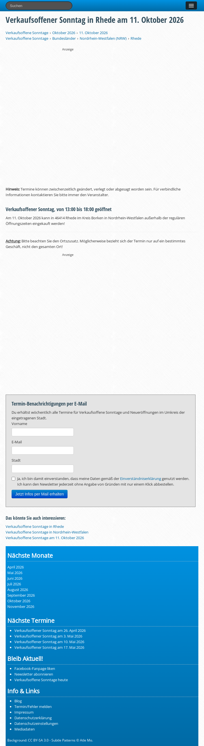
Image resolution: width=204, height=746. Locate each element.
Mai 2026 (14, 572)
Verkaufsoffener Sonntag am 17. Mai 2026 (49, 647)
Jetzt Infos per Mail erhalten (39, 494)
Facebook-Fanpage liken (34, 668)
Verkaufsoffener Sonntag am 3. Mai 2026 (48, 636)
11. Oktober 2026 (93, 32)
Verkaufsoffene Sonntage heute (41, 679)
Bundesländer (64, 38)
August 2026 (17, 589)
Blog (18, 700)
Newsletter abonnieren (33, 674)
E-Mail (17, 441)
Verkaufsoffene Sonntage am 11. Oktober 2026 (45, 537)
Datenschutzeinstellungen (36, 723)
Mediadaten (24, 729)
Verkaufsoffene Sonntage (27, 32)
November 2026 (20, 606)
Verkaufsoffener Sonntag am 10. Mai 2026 (49, 641)
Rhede (136, 38)
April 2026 (15, 567)
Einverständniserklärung (140, 478)
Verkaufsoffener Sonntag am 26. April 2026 (50, 630)
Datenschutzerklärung (33, 717)
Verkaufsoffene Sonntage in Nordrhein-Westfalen (47, 532)
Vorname (19, 423)
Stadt (16, 460)
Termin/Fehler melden (33, 706)
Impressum (24, 712)
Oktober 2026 (63, 32)
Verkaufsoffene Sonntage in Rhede (35, 526)
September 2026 (21, 595)
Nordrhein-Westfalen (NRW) (103, 38)
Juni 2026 (14, 578)
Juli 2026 (14, 583)
